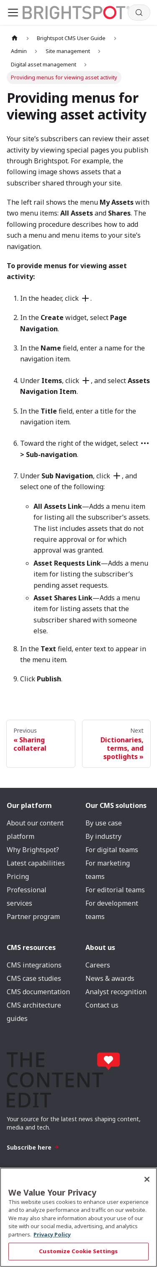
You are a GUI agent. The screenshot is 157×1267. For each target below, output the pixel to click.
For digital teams (111, 849)
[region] (78, 1217)
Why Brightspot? (33, 849)
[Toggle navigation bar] (13, 12)
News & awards (109, 978)
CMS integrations (34, 965)
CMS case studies (34, 978)
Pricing (18, 876)
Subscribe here (33, 1147)
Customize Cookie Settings (78, 1251)
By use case (103, 823)
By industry (103, 836)
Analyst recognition (116, 991)
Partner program (33, 916)
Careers (97, 965)
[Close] (147, 1179)
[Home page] (15, 38)
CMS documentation (38, 991)
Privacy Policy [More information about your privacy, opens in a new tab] (52, 1234)
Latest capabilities (36, 863)
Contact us (101, 1005)
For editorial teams (115, 889)
